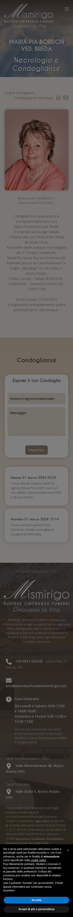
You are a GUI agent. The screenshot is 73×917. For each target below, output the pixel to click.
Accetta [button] (36, 900)
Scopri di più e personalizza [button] (36, 909)
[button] (68, 850)
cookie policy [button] (38, 860)
